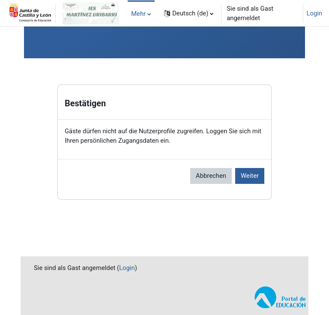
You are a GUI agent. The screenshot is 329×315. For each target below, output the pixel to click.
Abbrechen (211, 176)
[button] (188, 13)
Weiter (250, 176)
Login (315, 13)
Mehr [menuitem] (138, 14)
